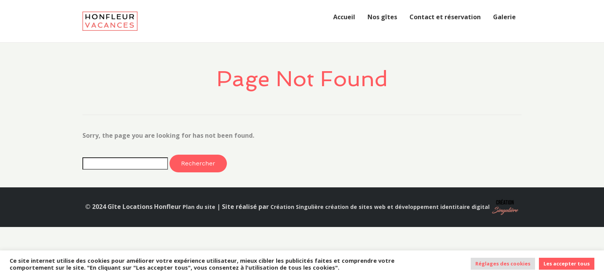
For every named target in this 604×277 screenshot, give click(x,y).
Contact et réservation (445, 17)
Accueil (344, 17)
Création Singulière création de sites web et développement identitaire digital (380, 206)
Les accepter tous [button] (567, 263)
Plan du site (199, 206)
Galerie (504, 17)
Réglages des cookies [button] (502, 263)
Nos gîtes (382, 17)
